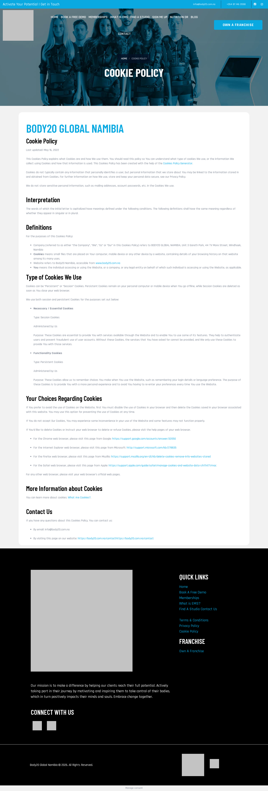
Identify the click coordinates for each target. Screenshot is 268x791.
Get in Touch (50, 4)
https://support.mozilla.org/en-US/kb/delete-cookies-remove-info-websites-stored (161, 457)
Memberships (98, 17)
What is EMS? (189, 603)
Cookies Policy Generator (177, 163)
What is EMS (119, 17)
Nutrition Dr (179, 17)
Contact (124, 34)
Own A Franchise (191, 651)
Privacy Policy (189, 625)
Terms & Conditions (193, 620)
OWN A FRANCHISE (238, 25)
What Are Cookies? (79, 497)
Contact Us (209, 609)
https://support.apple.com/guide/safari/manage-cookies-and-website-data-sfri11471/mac (162, 465)
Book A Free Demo (73, 17)
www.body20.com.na (108, 263)
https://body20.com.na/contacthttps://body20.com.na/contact (116, 538)
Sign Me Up (159, 17)
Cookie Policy (188, 631)
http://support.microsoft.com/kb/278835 (151, 448)
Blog (194, 17)
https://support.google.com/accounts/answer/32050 (144, 439)
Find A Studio (140, 17)
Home (54, 17)
